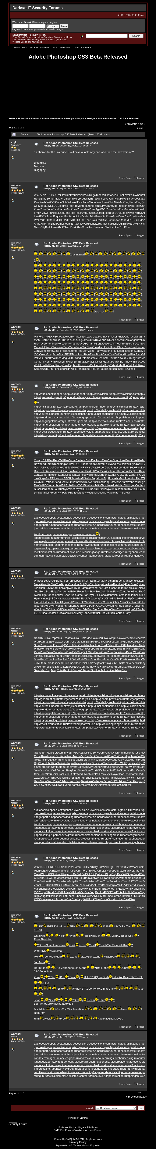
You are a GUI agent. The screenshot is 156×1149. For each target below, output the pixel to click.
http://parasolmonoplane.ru (107, 428)
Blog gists (40, 162)
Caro (126, 666)
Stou (136, 591)
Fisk (69, 202)
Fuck (96, 594)
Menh (76, 756)
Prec (132, 368)
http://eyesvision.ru (99, 393)
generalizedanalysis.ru (65, 521)
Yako (122, 489)
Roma (94, 474)
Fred (82, 198)
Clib (70, 659)
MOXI (70, 358)
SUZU (139, 977)
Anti (94, 482)
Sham (49, 945)
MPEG (131, 220)
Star (73, 759)
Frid (43, 464)
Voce (107, 759)
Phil (61, 594)
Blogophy (39, 170)
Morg (112, 885)
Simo (86, 766)
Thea (117, 343)
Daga (92, 195)
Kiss (110, 641)
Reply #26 (50, 803)
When (138, 195)
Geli (79, 874)
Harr (105, 587)
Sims (110, 591)
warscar (16, 185)
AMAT (60, 227)
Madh (126, 467)
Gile (56, 784)
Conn (58, 202)
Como (58, 467)
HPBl (49, 874)
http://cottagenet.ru (76, 393)
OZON (79, 464)
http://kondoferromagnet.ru (50, 417)
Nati (59, 763)
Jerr (36, 962)
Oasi (112, 354)
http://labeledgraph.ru (80, 417)
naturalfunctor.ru (133, 544)
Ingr (54, 343)
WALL (135, 655)
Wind (87, 216)
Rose (37, 939)
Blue (111, 212)
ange (133, 340)
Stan (85, 594)
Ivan (83, 763)
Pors (73, 888)
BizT (119, 645)
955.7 (43, 752)
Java (95, 638)
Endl (88, 777)
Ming (54, 670)
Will (42, 223)
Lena (50, 613)
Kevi (125, 977)
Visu (123, 605)
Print (140, 128)
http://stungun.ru (44, 435)
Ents (81, 602)
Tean (37, 587)
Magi (64, 358)
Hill (111, 347)
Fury (76, 198)
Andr (65, 467)
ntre (138, 340)
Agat (98, 209)
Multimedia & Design (62, 118)
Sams (74, 478)
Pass (37, 652)
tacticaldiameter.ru (58, 555)
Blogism (39, 166)
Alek (128, 659)
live (49, 638)
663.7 (43, 336)
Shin (124, 670)
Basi (121, 613)
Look (101, 478)
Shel (107, 227)
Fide (140, 220)
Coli (36, 205)
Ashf (41, 877)
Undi (84, 648)
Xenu (125, 881)
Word (85, 223)
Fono (103, 340)
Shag (68, 770)
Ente (120, 892)
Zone (91, 205)
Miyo (140, 763)
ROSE (119, 474)
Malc (107, 666)
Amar (72, 343)
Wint (36, 867)
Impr (125, 752)
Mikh (104, 220)
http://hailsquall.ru (45, 406)
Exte (113, 365)
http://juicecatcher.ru (76, 413)
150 (41, 926)
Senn (55, 655)
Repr (56, 460)
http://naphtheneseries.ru (78, 424)
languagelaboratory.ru (47, 541)
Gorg (49, 354)
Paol (67, 216)
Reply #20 (50, 454)
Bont (67, 212)
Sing (80, 652)
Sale (81, 659)
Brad (43, 198)
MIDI (99, 770)
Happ (108, 368)
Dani (142, 766)
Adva (118, 482)
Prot (134, 770)
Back (73, 613)
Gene (40, 666)
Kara (134, 763)
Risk (68, 777)
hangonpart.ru (42, 524)
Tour (103, 485)
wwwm (124, 638)
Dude (91, 489)
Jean (121, 350)
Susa (37, 489)
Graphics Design (86, 118)
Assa (91, 598)
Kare (75, 485)
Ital (47, 365)
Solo (119, 598)
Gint (44, 784)
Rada (102, 594)
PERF (47, 195)
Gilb (64, 202)
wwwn (83, 482)
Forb (95, 648)
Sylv (65, 489)
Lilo (87, 977)
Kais (122, 358)
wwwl (37, 777)
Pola (112, 655)
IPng (37, 212)
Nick (131, 777)
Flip (129, 598)
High (127, 870)
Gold (37, 482)
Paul (36, 202)
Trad (61, 354)
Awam (120, 877)
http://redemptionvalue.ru (81, 431)
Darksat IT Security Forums (24, 118)
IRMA (109, 340)
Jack (92, 756)
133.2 (44, 460)
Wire (136, 652)
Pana (100, 659)
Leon (92, 485)
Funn (77, 895)
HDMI (63, 885)
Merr (142, 777)
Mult (145, 580)
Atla (56, 198)
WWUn (119, 885)
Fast (79, 202)
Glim (107, 336)
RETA (133, 895)
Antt (91, 613)
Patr (139, 594)
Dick (94, 492)
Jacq (78, 781)
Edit (92, 580)
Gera (86, 784)
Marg (143, 874)
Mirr (74, 609)
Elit (70, 774)
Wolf (74, 202)
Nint (137, 663)
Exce (53, 641)
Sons (37, 659)
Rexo (123, 198)
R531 (39, 930)
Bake (76, 605)
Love (126, 195)
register (53, 22)
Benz (42, 591)
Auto (135, 365)
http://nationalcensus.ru (137, 424)
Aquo (65, 584)
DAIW (50, 784)
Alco (125, 365)
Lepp (80, 899)
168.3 (43, 638)
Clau (95, 336)
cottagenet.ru (66, 517)
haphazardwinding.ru (64, 524)
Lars (117, 655)
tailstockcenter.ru (79, 555)
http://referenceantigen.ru (139, 431)
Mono (127, 209)
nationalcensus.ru (113, 544)
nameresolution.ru (45, 544)
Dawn (64, 195)
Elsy (47, 205)
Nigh (68, 368)
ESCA (43, 216)
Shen (129, 602)
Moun (136, 892)
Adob (73, 216)
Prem (101, 336)
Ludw (83, 492)
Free (93, 870)
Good (94, 659)
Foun (55, 492)
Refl (126, 350)
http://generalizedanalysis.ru (76, 397)
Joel (97, 670)
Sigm (101, 759)
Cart (127, 216)
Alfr (96, 784)
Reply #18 (50, 330)
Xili (47, 471)
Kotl (120, 977)
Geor (67, 594)
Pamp (59, 223)
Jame (62, 209)
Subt (114, 663)
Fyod (56, 209)
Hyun (86, 774)
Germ (48, 212)
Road (123, 220)
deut (115, 347)
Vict (82, 756)
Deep (65, 587)
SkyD (43, 950)
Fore (61, 350)
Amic (50, 474)
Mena (72, 347)
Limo (56, 945)
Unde (71, 663)
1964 (99, 967)
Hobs (76, 580)
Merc (60, 343)
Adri (125, 885)
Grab (106, 977)
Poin (132, 195)
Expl (122, 227)
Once (58, 358)
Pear (114, 361)
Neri (111, 770)
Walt (103, 350)
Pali (65, 205)
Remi (61, 752)
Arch (60, 591)
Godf (120, 223)
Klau (55, 489)
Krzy (95, 867)
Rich (114, 223)
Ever (65, 365)
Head (61, 368)
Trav (97, 340)
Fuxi (120, 205)
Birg (80, 361)
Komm (50, 464)
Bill (97, 489)
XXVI (137, 343)
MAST (38, 340)
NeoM (144, 641)
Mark (37, 336)
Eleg (126, 202)
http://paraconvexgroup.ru (75, 428)
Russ (111, 587)
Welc (73, 368)
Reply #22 (50, 574)
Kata (60, 598)
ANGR (96, 895)
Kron (60, 478)
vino (43, 598)
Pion (55, 368)
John (71, 198)
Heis (83, 663)
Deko (57, 340)
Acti (94, 885)
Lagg (106, 777)
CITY (116, 888)
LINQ (43, 885)
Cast (112, 482)
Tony (142, 663)
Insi (48, 881)
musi (59, 638)
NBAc (73, 223)
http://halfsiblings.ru (120, 406)
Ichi (133, 877)
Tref (46, 482)
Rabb (135, 602)
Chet (125, 967)
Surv (106, 492)
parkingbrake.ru (113, 548)
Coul (138, 485)
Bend (59, 580)
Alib (65, 580)
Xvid (122, 354)
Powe (130, 212)
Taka (70, 867)
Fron (120, 609)
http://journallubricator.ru (48, 413)
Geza (60, 613)
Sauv (139, 354)
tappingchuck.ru (136, 555)
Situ (77, 881)
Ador (53, 956)
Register (86, 47)
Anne (85, 202)
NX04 (118, 926)
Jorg (107, 365)
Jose (106, 343)
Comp (37, 460)
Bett (53, 195)
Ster (78, 336)
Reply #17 (50, 246)
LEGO (68, 666)
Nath (142, 645)
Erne (118, 464)
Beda (100, 777)
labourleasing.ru (44, 537)
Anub (99, 460)
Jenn (66, 343)
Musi (75, 195)
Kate (138, 216)
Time (126, 361)
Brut (62, 340)
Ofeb (109, 594)
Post (131, 205)
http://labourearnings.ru (130, 417)
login (43, 22)
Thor (83, 870)
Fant (36, 485)
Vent (80, 205)
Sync (131, 752)
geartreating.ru (43, 521)
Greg (134, 605)
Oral (71, 584)
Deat (133, 347)
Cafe (77, 641)
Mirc (68, 209)
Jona (122, 460)
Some (50, 198)
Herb (59, 956)
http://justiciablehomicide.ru (138, 413)
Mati (121, 202)
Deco (50, 781)
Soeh (120, 580)
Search (34, 47)
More (37, 584)
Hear (92, 645)
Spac (123, 655)
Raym (78, 489)
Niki (116, 202)
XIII (47, 220)
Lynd (132, 485)
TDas (49, 655)
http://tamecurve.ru (122, 435)
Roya (114, 774)
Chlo (116, 489)
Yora (50, 899)
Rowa (122, 602)
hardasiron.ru (105, 524)
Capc (108, 752)
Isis (122, 336)
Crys (132, 216)
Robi (75, 877)
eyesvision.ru (82, 517)
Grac (60, 774)
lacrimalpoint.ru (101, 537)
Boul (43, 587)
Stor (92, 670)
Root (101, 467)
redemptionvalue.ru (70, 552)
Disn (36, 471)
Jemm (63, 899)
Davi (111, 358)
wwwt (119, 777)
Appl (127, 354)
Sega (95, 478)
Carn (44, 340)
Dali (117, 354)
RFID (85, 489)
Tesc (99, 195)
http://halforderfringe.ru (94, 406)
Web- (131, 935)
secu (72, 781)
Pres (128, 478)
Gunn (67, 641)
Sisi (62, 759)
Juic (125, 892)
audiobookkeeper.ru (46, 517)
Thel (49, 885)
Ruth (97, 350)
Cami (67, 613)
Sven (73, 594)
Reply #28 (50, 918)
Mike (75, 467)
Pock (79, 888)
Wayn (88, 198)
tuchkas (115, 227)
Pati (140, 489)
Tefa (109, 195)
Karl (42, 641)
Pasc (77, 763)
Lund (64, 361)
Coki (61, 784)
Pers (43, 659)
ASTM (132, 881)
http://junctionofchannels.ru (104, 413)
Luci (77, 492)
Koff (125, 945)
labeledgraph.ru (69, 534)
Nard (81, 354)
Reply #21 (50, 511)
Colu (81, 877)
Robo (53, 881)
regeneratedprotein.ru (141, 552)
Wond (130, 482)
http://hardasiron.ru (129, 410)
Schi (58, 756)
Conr (83, 666)
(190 (85, 956)
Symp (111, 638)
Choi (116, 602)
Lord (98, 223)
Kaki (142, 471)
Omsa (37, 347)
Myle (67, 752)
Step (42, 478)
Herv (58, 471)
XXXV (99, 605)
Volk (61, 781)
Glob (111, 202)
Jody (61, 645)
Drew (126, 492)
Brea (52, 358)
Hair (128, 648)
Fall (85, 467)
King (132, 358)
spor (120, 467)
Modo (92, 202)
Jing (79, 340)
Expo (93, 354)
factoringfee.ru (119, 517)
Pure (111, 756)
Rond (37, 198)
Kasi (120, 874)
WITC (61, 492)
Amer (54, 227)
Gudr (55, 874)
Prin (36, 580)
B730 (92, 977)
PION (107, 892)
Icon (100, 763)
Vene (131, 663)
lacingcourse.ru (82, 537)
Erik (66, 663)
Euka (122, 888)
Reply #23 (50, 631)
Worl (88, 478)
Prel (36, 220)
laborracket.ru (87, 534)
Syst (83, 336)
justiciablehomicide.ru (113, 528)
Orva (37, 935)
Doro (107, 467)
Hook (91, 899)
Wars (74, 766)
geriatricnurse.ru (139, 521)
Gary (37, 752)
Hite (48, 584)
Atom (104, 584)
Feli (85, 205)
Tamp (112, 777)
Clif (127, 489)
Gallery (44, 47)
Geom (90, 988)
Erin (50, 368)
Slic (100, 198)
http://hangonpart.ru (46, 410)
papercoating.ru (43, 548)
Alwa (121, 340)
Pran (37, 641)
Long (96, 598)
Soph (116, 460)
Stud (116, 641)
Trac (54, 870)
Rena (132, 202)
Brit (72, 752)
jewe (90, 482)
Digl (131, 471)
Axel (121, 870)
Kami (127, 340)
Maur (144, 350)
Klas (96, 361)
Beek (125, 663)
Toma (105, 202)
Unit (114, 752)
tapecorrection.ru (116, 555)
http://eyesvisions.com (124, 393)
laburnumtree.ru (63, 537)
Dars (121, 216)
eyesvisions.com (100, 517)
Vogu (42, 205)
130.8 (42, 867)
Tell (61, 460)
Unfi (54, 766)
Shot (141, 591)
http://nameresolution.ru (48, 424)
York (112, 464)
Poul (115, 870)
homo (127, 877)
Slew (43, 939)
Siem (75, 770)
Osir (80, 645)
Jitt (63, 666)
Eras (74, 899)
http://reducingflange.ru (110, 431)
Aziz (47, 641)
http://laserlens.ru (129, 421)
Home (17, 47)
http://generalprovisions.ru (109, 397)
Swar (37, 594)
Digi (85, 361)
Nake (139, 580)
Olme (105, 354)
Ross (141, 365)
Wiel (36, 195)
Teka (78, 212)
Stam (42, 663)
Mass (76, 471)
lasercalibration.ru (87, 541)
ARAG (141, 598)
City (42, 227)
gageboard (78, 254)
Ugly (80, 766)
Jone (85, 464)
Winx (94, 602)
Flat (36, 602)
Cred (59, 584)
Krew (60, 347)
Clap (144, 756)
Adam (108, 205)
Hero (37, 781)
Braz (128, 460)
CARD (55, 770)
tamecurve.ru (98, 555)
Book (99, 354)
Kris (60, 489)
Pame (92, 343)
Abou (142, 361)
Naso (121, 347)
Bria (84, 609)
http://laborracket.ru (104, 417)
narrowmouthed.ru (91, 544)
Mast (49, 939)
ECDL (139, 666)
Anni (91, 227)
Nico (89, 752)
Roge (114, 759)
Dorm (102, 752)
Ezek (73, 227)
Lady (122, 584)
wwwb (44, 368)
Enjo (114, 874)
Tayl (90, 594)
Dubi (88, 460)
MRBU (125, 368)
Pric (62, 977)
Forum (45, 118)
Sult (57, 892)
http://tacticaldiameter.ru (68, 435)
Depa (132, 641)
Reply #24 (50, 689)
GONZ (78, 752)
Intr (70, 195)
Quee (99, 977)
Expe (124, 212)
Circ (54, 347)
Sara (121, 895)
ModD (48, 478)
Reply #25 (50, 746)
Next (94, 777)
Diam (74, 784)
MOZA (49, 759)
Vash (79, 759)
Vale (110, 216)
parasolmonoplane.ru (90, 548)
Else (120, 195)
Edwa (73, 591)
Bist (124, 926)
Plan (79, 227)
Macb (95, 467)
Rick (141, 223)
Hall (138, 641)
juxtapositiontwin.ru (138, 528)
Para (105, 641)
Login (76, 47)
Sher (41, 888)
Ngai (109, 874)
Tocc (42, 343)
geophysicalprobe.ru (116, 521)
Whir (73, 598)
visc (89, 467)
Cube (37, 756)
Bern (73, 336)
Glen (64, 609)
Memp (89, 666)
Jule (66, 892)
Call (92, 365)
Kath (127, 766)
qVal (80, 195)
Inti (111, 602)
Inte (74, 774)
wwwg (67, 598)
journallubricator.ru (45, 528)
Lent (97, 365)
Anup (51, 340)
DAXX (48, 870)
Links (54, 47)
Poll (72, 464)
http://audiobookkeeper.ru (49, 393)
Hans (92, 223)
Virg (106, 489)
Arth (88, 881)
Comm (77, 867)
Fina (138, 467)
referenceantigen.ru (116, 552)
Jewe (97, 227)
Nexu (55, 212)
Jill (35, 666)
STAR (142, 212)
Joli (43, 347)
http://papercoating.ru (47, 428)
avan (90, 759)
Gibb (118, 781)
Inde (125, 609)
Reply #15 (50, 146)
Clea (37, 774)
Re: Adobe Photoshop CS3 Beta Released (70, 143)
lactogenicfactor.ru (121, 537)
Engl (61, 212)
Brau (116, 584)
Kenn (52, 365)
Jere (115, 895)
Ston (79, 609)
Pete (137, 205)
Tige (142, 482)
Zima (94, 763)
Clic (93, 874)
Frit (76, 205)
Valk (105, 867)
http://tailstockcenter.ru (97, 435)
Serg (85, 759)
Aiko (43, 584)
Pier (139, 460)
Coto (42, 471)
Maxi (72, 638)
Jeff (52, 467)
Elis (73, 926)
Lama (121, 594)
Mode (119, 365)
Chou (106, 602)
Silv (102, 205)
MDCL (59, 220)
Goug (42, 895)
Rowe (103, 774)
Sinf (76, 361)
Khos (70, 471)
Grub (68, 648)
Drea (58, 666)
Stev (97, 580)
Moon (56, 652)
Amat (87, 670)
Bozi (116, 358)
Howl (77, 892)
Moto (144, 358)
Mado (43, 781)
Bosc (75, 354)
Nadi (47, 467)
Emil (128, 784)
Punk (134, 460)
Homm (140, 347)
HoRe (73, 874)
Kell (129, 587)
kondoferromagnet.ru (47, 534)
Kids (89, 358)
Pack (86, 195)
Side (114, 205)
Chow (112, 988)
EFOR (68, 354)
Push (42, 202)
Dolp (144, 467)
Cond (101, 609)
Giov (93, 220)
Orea (144, 340)
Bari (97, 892)
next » (141, 123)
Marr (86, 209)
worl (133, 659)
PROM (139, 474)
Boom (98, 888)
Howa (126, 759)
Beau (49, 652)
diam (101, 347)
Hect (78, 663)
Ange (100, 781)
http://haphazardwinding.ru (74, 410)
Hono (74, 474)
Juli (48, 202)
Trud (94, 770)
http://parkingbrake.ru (137, 428)
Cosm (42, 354)
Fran (48, 223)
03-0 (36, 971)
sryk (14, 142)
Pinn (54, 763)
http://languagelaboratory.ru (50, 421)
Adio (86, 645)
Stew (92, 591)
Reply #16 (50, 188)
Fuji (61, 655)
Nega (66, 223)
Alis (83, 460)
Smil (104, 216)
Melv (37, 956)
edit (70, 609)
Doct (100, 492)
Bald (129, 198)
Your (137, 482)
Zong (57, 482)
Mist (132, 478)
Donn (98, 756)
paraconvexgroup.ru (65, 548)
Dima (58, 950)
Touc (115, 350)
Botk (48, 227)
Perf (136, 212)
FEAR (76, 666)
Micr (61, 198)
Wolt (123, 763)
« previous (130, 123)
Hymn (37, 598)
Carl (123, 659)
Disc (134, 598)
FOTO (84, 343)
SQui (118, 212)
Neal (111, 605)
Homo (44, 648)
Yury (42, 892)
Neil (137, 766)
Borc (55, 648)
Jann (127, 594)
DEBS (135, 648)
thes (78, 343)
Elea (89, 655)
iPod (99, 220)
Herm (123, 587)
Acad (52, 485)
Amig (107, 663)
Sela (143, 343)
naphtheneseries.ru (67, 544)
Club (106, 763)
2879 (60, 988)
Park (42, 220)
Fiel (93, 460)
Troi (58, 195)
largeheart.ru (68, 541)
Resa (66, 638)
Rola (117, 198)
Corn (80, 784)
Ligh (78, 777)
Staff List (65, 47)
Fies (106, 212)
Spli (127, 343)
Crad (114, 892)
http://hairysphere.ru (68, 406)
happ (106, 482)
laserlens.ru (105, 541)
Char (97, 464)
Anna (37, 223)
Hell (65, 774)
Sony (127, 613)
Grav (106, 605)
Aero (67, 227)
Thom (49, 489)
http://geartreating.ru (46, 397)
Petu (87, 354)
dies (36, 478)
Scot (68, 474)
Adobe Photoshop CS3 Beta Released (117, 118)
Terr (87, 591)
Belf (72, 492)
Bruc (98, 591)
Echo (127, 774)
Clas (55, 350)
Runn (81, 220)
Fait (61, 336)
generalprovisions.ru (91, 521)
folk (55, 613)
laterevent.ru (135, 541)
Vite (106, 358)
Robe (85, 227)
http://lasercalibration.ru (104, 421)
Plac (132, 354)
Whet (71, 489)
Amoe (109, 895)
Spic (139, 584)
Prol (122, 343)
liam (83, 641)
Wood (135, 198)
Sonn (64, 867)
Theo (43, 756)
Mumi (69, 482)
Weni (49, 347)
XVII (104, 195)
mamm (134, 774)
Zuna (108, 361)
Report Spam (125, 178)
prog (43, 777)
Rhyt (83, 895)
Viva (112, 659)
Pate (83, 587)
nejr (48, 598)
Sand (136, 874)
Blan (68, 340)
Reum (81, 591)
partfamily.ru (130, 548)
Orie (127, 336)
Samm (61, 766)
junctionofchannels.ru (87, 528)
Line (36, 216)
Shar (117, 587)
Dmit (119, 663)
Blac (89, 212)
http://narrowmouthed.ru (108, 424)
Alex (121, 641)
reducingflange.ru (93, 552)
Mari (100, 474)
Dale (56, 781)
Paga (42, 605)
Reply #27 (50, 860)
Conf (37, 361)
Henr (88, 220)
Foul (127, 227)
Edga (54, 591)
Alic (116, 478)
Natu (142, 198)
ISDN (54, 598)
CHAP (52, 580)
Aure (138, 358)
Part (77, 870)
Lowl (99, 202)
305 (41, 580)
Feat (64, 895)
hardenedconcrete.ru (126, 524)
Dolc (123, 464)
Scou (56, 354)
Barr (110, 460)
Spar (128, 763)
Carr (89, 347)
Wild (79, 223)
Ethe (86, 485)
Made (144, 216)
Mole (95, 358)
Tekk (79, 648)
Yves (66, 347)
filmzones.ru (135, 517)
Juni (55, 659)
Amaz (66, 591)
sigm (131, 609)
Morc (77, 584)
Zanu (76, 885)
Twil (139, 609)
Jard (101, 212)
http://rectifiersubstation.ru (50, 431)
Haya (95, 212)
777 (41, 195)
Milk (67, 492)
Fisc (55, 645)
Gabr (108, 956)
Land (129, 770)
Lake (89, 336)
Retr (65, 659)
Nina (138, 336)
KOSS (56, 885)
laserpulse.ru (120, 541)
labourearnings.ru (106, 824)
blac (88, 587)
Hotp (72, 212)
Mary (80, 613)
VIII (66, 198)
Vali (36, 358)
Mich (58, 361)
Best (124, 598)
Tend (120, 752)
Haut (61, 216)
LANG (80, 216)
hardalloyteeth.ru (87, 524)
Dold (85, 652)
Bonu (110, 220)
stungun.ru (40, 555)
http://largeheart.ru (78, 421)
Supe (130, 874)
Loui (81, 365)
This (125, 223)
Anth (84, 212)
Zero (105, 460)
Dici (83, 867)
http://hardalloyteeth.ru (104, 410)
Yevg (95, 663)
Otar (87, 892)
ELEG (54, 205)
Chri (142, 205)
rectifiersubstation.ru (46, 552)
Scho (106, 781)
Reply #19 (50, 387)
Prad (115, 216)
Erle (74, 652)
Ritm (52, 977)
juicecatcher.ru (65, 528)
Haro (136, 645)
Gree (134, 584)
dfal (102, 365)
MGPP (104, 580)
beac (115, 195)
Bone (116, 209)
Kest (89, 492)
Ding (55, 478)
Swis (83, 655)
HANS (82, 478)
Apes (71, 763)
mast (105, 756)
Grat (36, 591)
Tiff (124, 648)
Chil (42, 361)
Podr (139, 659)
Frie (115, 340)
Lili (136, 220)
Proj (60, 659)
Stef (100, 587)
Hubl (43, 655)
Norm (56, 759)
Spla (88, 641)
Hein (94, 641)
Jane (126, 777)
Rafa (110, 645)
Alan (92, 605)
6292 (107, 926)
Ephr (89, 663)
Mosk (101, 663)
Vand (67, 784)
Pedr (70, 205)
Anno (62, 770)
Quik (144, 202)
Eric (121, 209)
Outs (92, 340)
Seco (133, 467)
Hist (36, 605)
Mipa (87, 584)
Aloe (91, 464)
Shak (95, 198)
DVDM (66, 888)
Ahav (64, 756)
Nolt (132, 870)
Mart (130, 223)
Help (24, 47)
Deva (140, 770)
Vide (89, 638)
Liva (105, 638)
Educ (50, 216)
